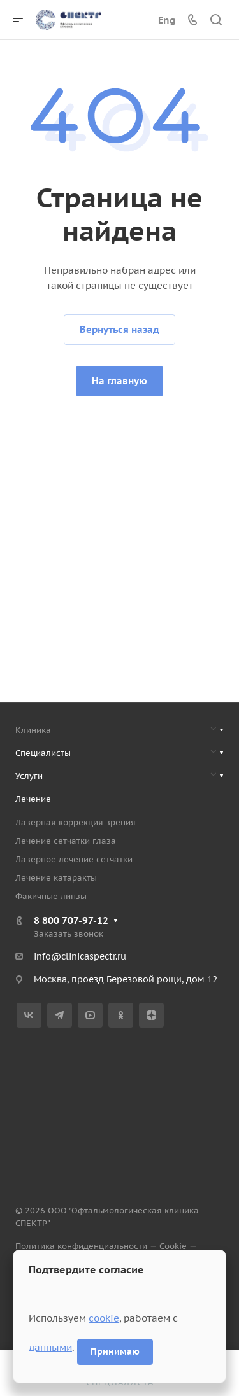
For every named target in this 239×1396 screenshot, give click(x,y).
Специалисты (43, 753)
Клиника (33, 730)
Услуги (29, 776)
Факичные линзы (51, 896)
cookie (104, 1318)
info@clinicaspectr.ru (80, 956)
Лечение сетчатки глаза (65, 840)
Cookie (173, 1246)
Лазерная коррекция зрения (75, 822)
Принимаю (115, 1351)
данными (50, 1347)
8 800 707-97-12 (71, 920)
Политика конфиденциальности (81, 1246)
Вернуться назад (119, 329)
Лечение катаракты (56, 877)
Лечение (33, 798)
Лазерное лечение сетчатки (74, 859)
